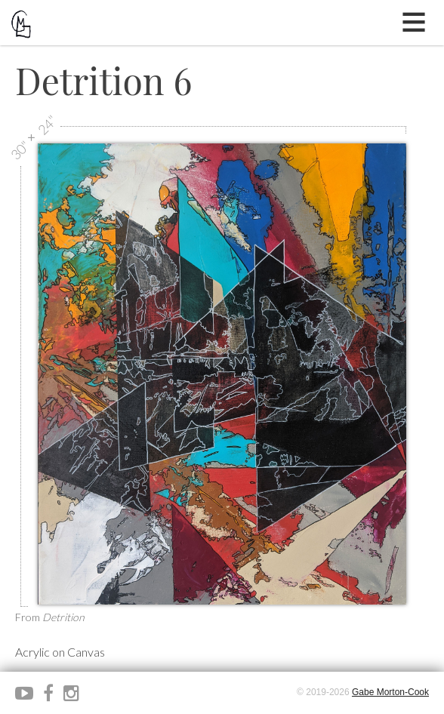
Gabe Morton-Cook (390, 692)
